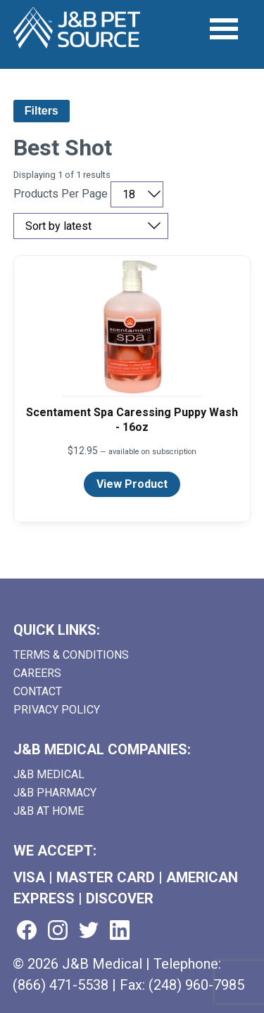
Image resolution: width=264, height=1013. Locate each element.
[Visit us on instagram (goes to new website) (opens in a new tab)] (58, 931)
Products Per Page (60, 194)
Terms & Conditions (71, 655)
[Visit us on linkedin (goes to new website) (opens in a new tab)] (120, 931)
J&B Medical (48, 774)
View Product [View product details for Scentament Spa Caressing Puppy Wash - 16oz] (132, 484)
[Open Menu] (224, 29)
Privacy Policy (56, 709)
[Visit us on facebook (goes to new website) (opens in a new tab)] (27, 931)
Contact (37, 691)
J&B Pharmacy (54, 792)
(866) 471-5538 (60, 984)
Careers (37, 673)
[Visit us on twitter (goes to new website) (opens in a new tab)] (89, 931)
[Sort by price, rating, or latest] (90, 226)
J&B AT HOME (48, 811)
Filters (41, 111)
